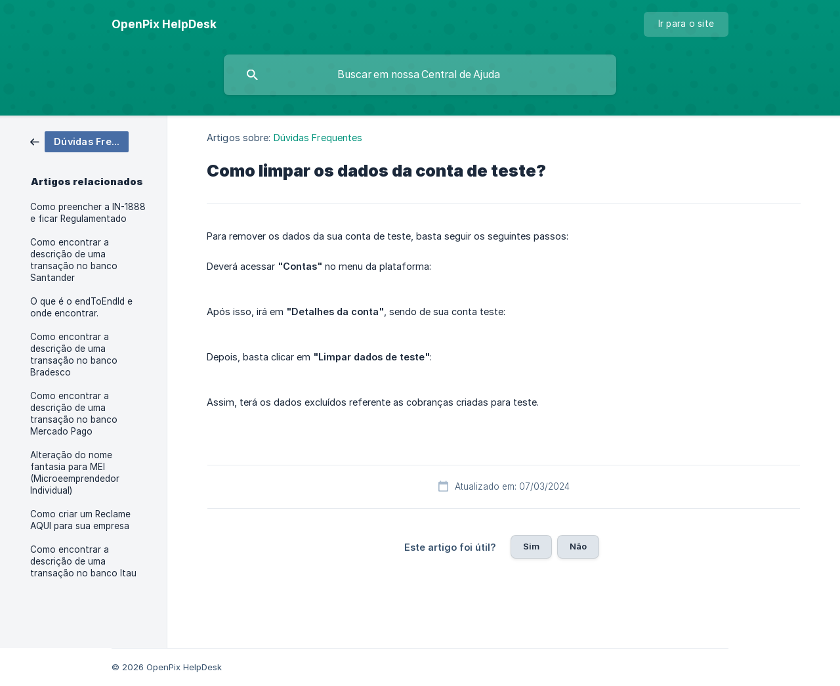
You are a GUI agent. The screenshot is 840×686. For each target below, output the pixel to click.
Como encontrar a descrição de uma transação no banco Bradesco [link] (73, 354)
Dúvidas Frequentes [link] (318, 137)
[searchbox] (420, 74)
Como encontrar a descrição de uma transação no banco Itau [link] (83, 561)
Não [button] (578, 546)
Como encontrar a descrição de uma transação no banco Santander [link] (73, 260)
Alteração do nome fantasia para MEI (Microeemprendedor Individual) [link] (74, 473)
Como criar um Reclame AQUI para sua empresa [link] (80, 520)
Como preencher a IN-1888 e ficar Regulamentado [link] (88, 213)
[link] (79, 141)
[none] (164, 24)
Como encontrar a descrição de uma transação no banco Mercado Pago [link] (73, 414)
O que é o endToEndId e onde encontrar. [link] (81, 307)
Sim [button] (531, 546)
